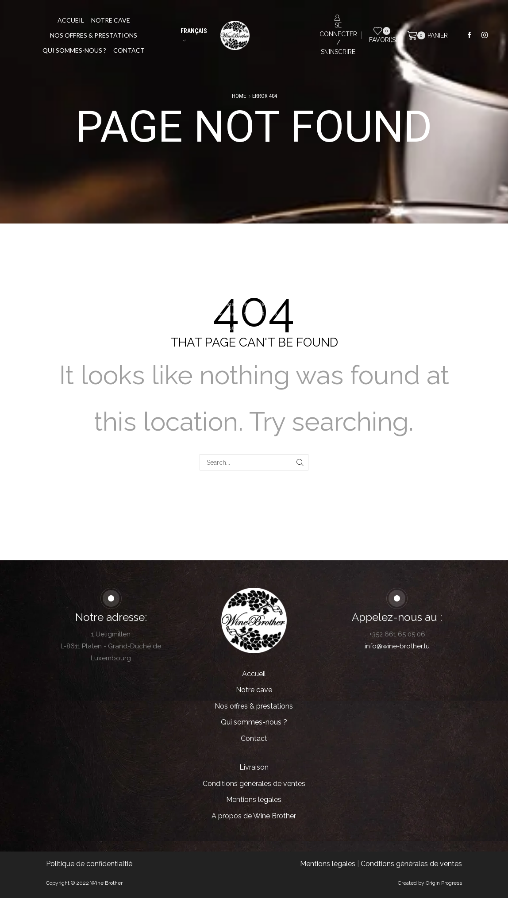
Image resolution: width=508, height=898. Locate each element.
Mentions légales (253, 799)
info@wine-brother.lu (397, 646)
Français (194, 34)
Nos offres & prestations (93, 35)
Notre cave (110, 20)
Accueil (71, 20)
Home (239, 95)
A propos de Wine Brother (254, 816)
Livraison (254, 767)
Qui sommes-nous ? (74, 50)
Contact (129, 50)
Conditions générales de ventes (254, 783)
